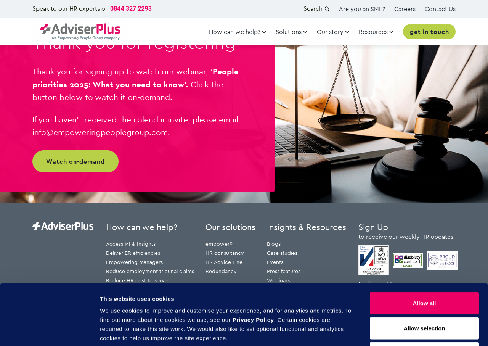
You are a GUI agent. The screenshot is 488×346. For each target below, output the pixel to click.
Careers (405, 9)
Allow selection (424, 271)
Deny (424, 296)
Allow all (424, 246)
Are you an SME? (362, 9)
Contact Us (440, 9)
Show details (400, 331)
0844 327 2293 (131, 8)
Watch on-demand (75, 161)
